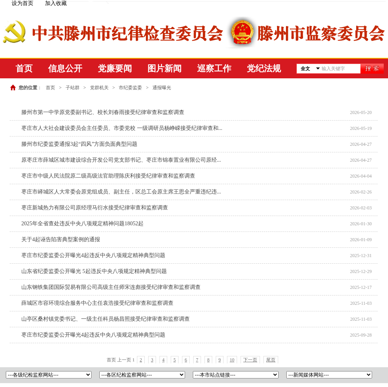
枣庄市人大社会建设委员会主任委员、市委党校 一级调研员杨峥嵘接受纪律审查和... (121, 128)
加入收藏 (56, 3)
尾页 (270, 360)
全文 (305, 68)
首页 (24, 68)
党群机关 (99, 87)
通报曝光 (161, 87)
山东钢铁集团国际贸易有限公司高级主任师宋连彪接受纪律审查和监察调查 (111, 287)
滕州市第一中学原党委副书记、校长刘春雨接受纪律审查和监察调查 (102, 112)
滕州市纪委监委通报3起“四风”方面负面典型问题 (79, 144)
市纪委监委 (130, 87)
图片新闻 (164, 68)
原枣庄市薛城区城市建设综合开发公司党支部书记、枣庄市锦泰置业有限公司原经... (121, 160)
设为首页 (22, 3)
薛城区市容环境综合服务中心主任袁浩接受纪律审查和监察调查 (97, 303)
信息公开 (65, 68)
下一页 (250, 360)
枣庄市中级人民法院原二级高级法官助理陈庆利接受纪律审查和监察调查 (108, 176)
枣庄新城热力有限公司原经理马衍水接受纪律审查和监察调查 (94, 208)
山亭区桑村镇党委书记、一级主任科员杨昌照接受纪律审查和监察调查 (105, 319)
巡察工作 (214, 68)
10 (232, 360)
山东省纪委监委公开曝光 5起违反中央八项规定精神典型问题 (94, 271)
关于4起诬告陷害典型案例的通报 (60, 239)
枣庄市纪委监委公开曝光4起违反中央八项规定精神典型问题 (93, 255)
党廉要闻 (115, 68)
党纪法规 (264, 68)
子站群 (73, 87)
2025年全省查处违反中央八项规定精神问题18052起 (82, 223)
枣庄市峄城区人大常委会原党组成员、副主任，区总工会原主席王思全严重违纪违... (121, 192)
